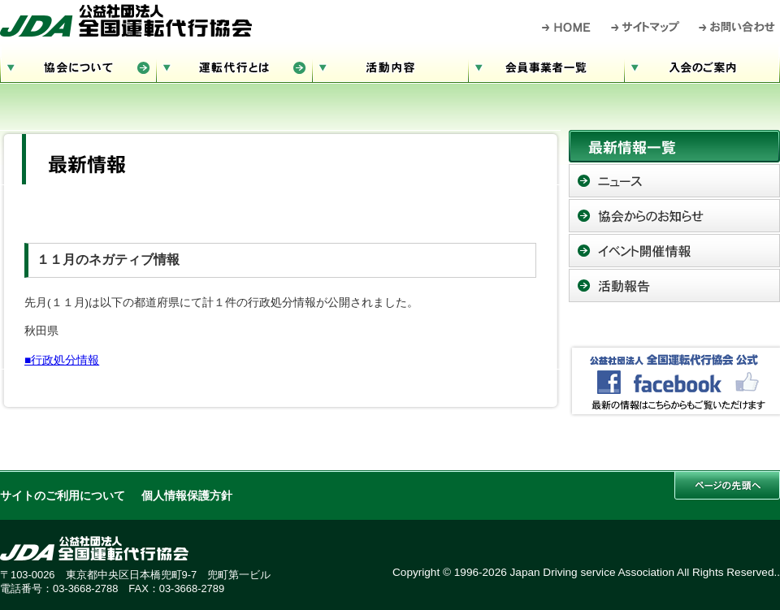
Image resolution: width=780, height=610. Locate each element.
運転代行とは (234, 65)
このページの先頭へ (727, 485)
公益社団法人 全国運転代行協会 (126, 20)
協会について (78, 65)
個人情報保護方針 (186, 496)
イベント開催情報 (674, 250)
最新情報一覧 (674, 146)
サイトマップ (646, 27)
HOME (566, 27)
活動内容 (390, 65)
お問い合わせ (737, 27)
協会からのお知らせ (674, 215)
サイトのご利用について (62, 496)
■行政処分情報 (61, 360)
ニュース (674, 180)
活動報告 (674, 285)
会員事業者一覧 (546, 65)
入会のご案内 (702, 65)
